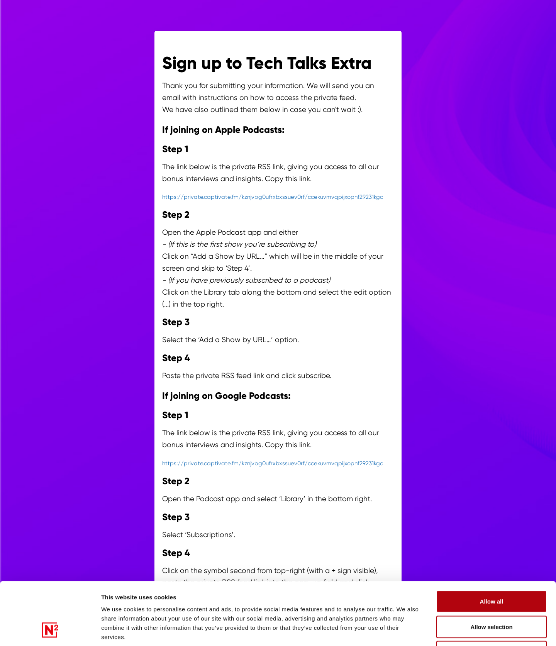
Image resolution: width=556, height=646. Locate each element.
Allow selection (491, 570)
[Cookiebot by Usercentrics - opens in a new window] (50, 631)
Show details (419, 630)
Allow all (491, 544)
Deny (492, 595)
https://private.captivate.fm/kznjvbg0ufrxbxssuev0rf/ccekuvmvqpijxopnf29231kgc (272, 196)
